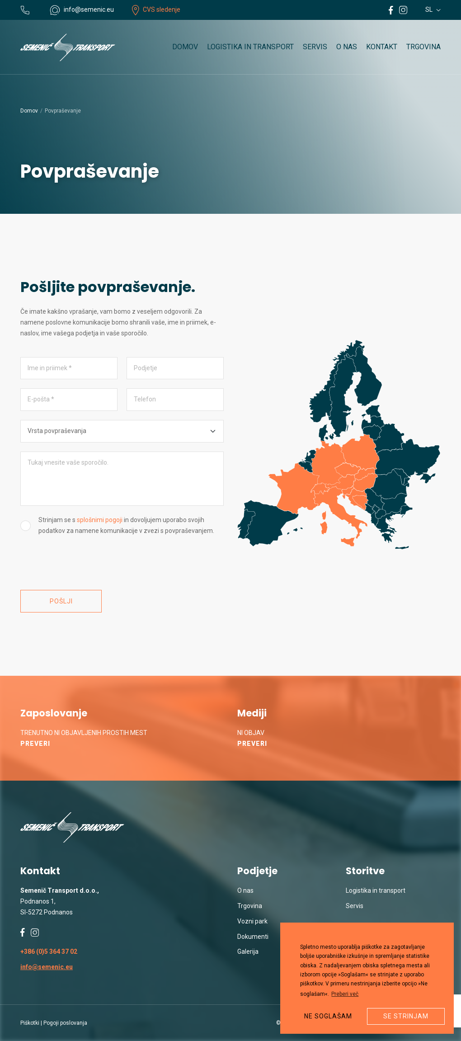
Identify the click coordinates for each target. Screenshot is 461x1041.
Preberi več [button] (344, 994)
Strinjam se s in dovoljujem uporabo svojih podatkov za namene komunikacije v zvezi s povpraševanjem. (126, 525)
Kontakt (381, 46)
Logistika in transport (250, 46)
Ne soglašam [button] (328, 1016)
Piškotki (29, 1023)
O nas (346, 46)
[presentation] (89, 563)
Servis (315, 46)
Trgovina (423, 46)
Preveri (35, 743)
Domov (185, 46)
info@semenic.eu (46, 966)
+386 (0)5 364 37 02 (48, 951)
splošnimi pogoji (99, 519)
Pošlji (61, 601)
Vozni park (252, 921)
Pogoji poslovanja (65, 1023)
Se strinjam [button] (405, 1016)
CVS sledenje (156, 9)
